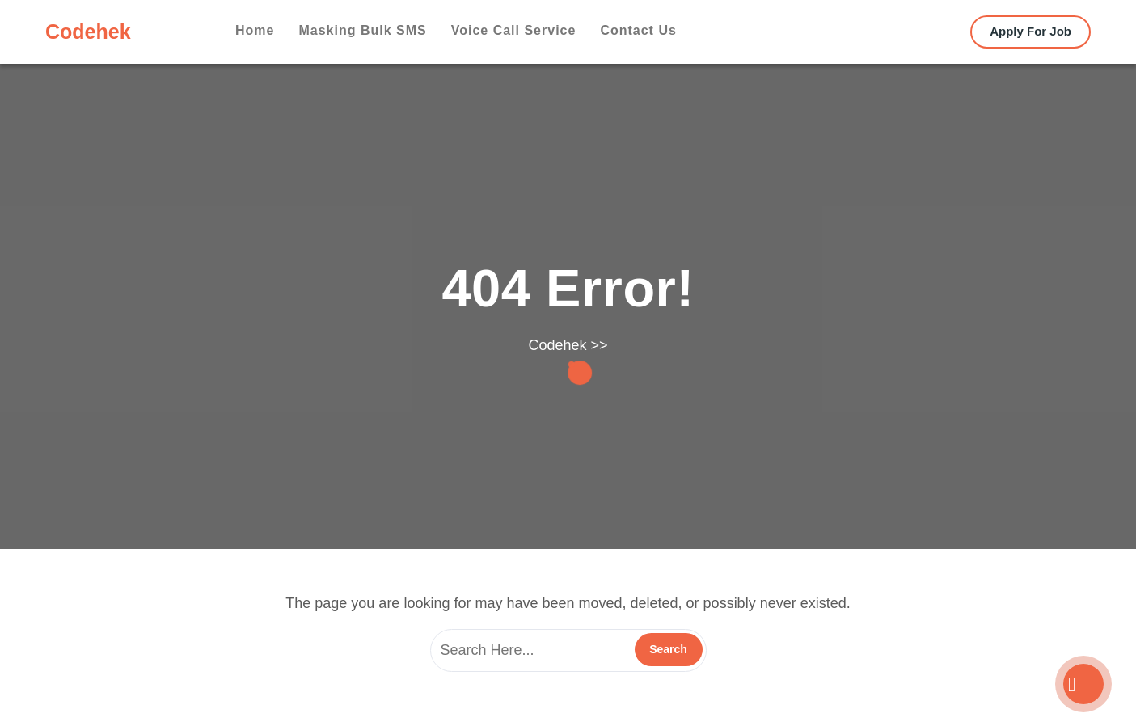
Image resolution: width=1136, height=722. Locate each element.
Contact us (638, 30)
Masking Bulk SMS (362, 30)
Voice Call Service (513, 30)
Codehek (88, 31)
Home (254, 30)
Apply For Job (1030, 31)
